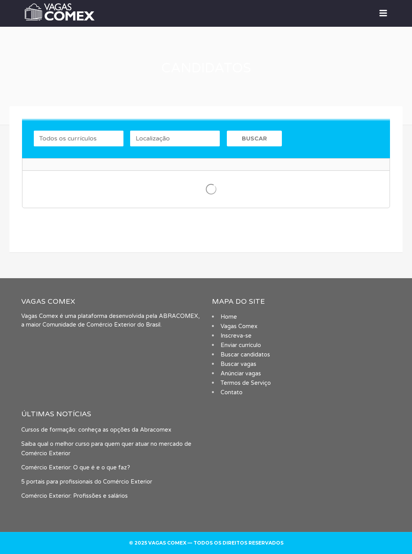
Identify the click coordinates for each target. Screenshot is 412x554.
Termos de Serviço (246, 383)
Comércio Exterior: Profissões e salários (74, 496)
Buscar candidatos (245, 354)
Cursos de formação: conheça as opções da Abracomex (96, 430)
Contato (232, 392)
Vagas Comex (239, 326)
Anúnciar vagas (241, 373)
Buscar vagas (238, 364)
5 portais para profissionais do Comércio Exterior (86, 481)
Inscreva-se (236, 335)
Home (229, 317)
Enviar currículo (241, 345)
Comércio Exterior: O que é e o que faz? (75, 467)
